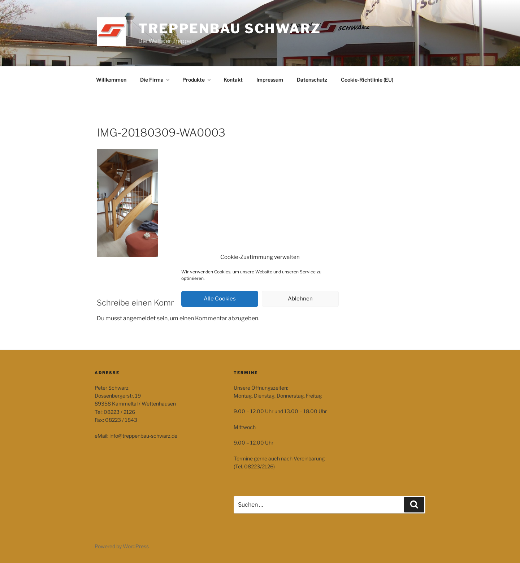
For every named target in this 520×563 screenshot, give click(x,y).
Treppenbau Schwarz (229, 28)
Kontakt (233, 80)
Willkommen (111, 80)
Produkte (197, 80)
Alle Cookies (220, 298)
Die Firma (155, 80)
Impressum (269, 80)
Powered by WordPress (122, 546)
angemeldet (139, 318)
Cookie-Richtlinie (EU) (367, 80)
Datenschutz (312, 80)
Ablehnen (300, 298)
